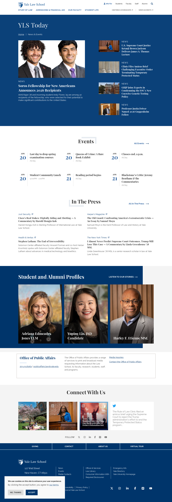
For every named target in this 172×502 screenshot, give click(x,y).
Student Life (92, 10)
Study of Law (25, 10)
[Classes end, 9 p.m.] (132, 157)
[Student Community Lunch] (40, 180)
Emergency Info (119, 468)
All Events (139, 143)
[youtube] (105, 437)
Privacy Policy (82, 487)
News (60, 468)
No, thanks (15, 492)
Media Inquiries (116, 357)
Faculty (128, 4)
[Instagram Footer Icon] (119, 488)
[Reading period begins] (86, 180)
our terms (54, 485)
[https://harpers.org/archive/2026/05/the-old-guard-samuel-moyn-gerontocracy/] (120, 222)
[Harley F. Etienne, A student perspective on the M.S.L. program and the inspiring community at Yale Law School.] (132, 314)
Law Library (91, 471)
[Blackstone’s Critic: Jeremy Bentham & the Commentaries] (132, 180)
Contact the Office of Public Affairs (125, 362)
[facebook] (95, 437)
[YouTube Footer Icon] (150, 488)
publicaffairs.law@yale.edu (46, 366)
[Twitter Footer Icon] (111, 488)
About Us (103, 446)
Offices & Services (93, 468)
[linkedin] (90, 437)
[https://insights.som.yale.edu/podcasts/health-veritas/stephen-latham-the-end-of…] (51, 245)
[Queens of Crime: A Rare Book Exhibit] (86, 157)
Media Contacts (64, 474)
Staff (136, 4)
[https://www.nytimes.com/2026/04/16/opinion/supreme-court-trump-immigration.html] (120, 246)
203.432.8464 (26, 366)
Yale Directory (119, 471)
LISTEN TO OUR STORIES (121, 277)
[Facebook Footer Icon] (135, 488)
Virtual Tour (137, 446)
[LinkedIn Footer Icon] (127, 488)
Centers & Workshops (121, 10)
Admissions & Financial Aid (50, 10)
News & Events (145, 10)
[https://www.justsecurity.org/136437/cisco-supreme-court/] (51, 222)
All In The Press (137, 203)
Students (118, 4)
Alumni (144, 4)
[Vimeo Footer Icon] (143, 488)
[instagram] (85, 437)
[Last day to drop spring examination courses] (40, 157)
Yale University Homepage (124, 474)
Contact (69, 446)
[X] (79, 437)
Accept (31, 492)
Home (21, 34)
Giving (35, 446)
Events (61, 471)
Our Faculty (75, 10)
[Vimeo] (100, 437)
